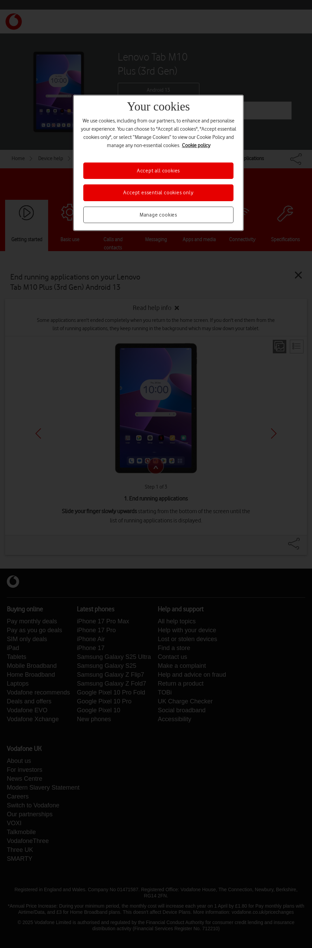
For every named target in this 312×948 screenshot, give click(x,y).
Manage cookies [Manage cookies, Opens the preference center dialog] (158, 215)
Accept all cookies (158, 171)
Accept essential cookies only (158, 193)
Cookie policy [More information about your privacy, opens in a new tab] (196, 145)
